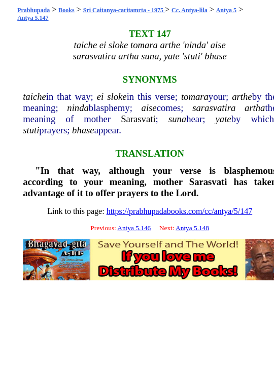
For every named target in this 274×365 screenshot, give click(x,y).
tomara (195, 96)
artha (255, 107)
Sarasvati (138, 119)
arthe (242, 96)
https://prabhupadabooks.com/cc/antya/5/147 (180, 211)
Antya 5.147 (32, 17)
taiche (34, 96)
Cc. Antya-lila (190, 10)
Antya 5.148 (192, 228)
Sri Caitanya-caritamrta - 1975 (124, 10)
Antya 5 (226, 10)
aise (149, 107)
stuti (31, 130)
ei (100, 96)
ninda (78, 107)
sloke (116, 96)
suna (177, 119)
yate (223, 119)
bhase (83, 130)
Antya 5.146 (134, 228)
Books (66, 10)
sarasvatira (213, 107)
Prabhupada (33, 10)
